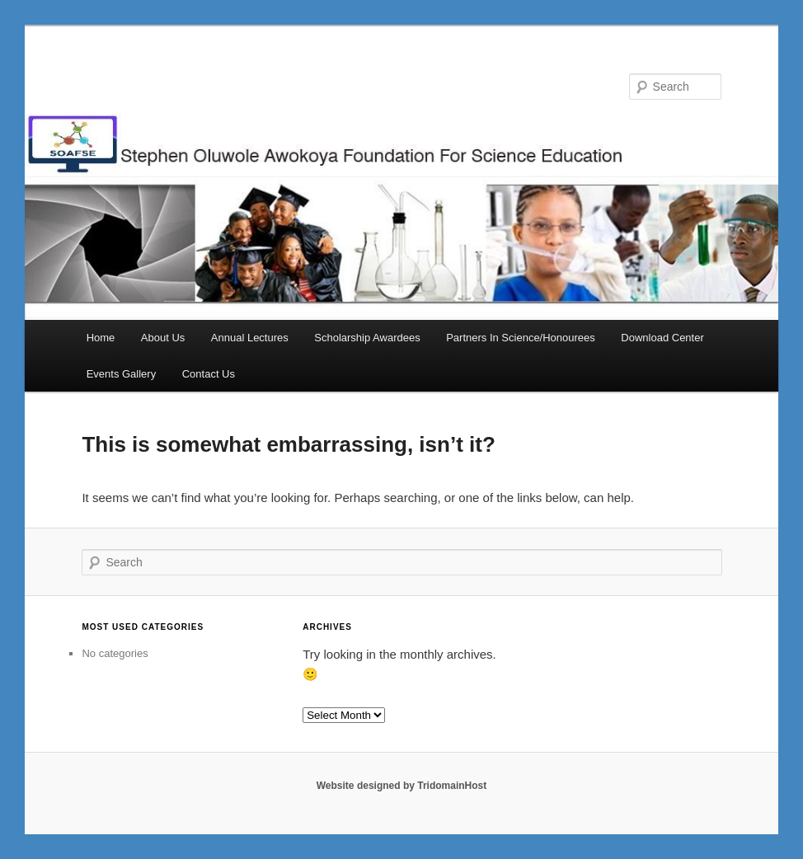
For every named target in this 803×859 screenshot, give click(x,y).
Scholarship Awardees (367, 337)
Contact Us (208, 374)
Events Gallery (122, 374)
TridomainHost (451, 785)
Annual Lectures (250, 337)
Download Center (662, 337)
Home (101, 337)
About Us (163, 337)
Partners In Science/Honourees (520, 337)
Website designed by (367, 785)
